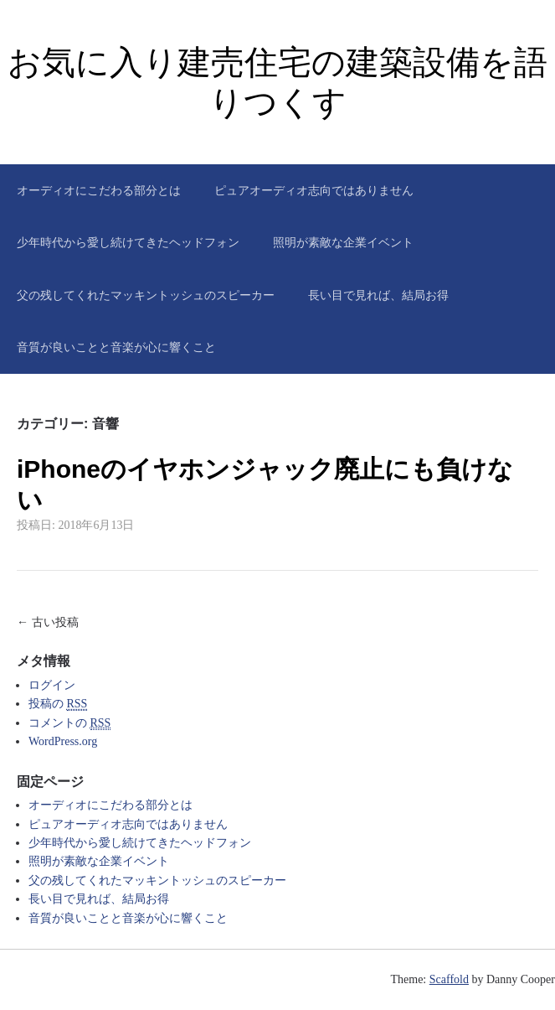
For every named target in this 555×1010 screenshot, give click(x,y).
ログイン (51, 685)
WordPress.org (62, 741)
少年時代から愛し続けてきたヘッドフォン (128, 242)
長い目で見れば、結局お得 (378, 295)
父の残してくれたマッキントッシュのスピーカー (146, 295)
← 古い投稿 (48, 622)
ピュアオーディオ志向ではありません (314, 190)
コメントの (69, 723)
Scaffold (449, 979)
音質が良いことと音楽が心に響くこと (116, 347)
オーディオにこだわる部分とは (99, 190)
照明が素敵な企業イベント (343, 242)
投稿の (57, 704)
